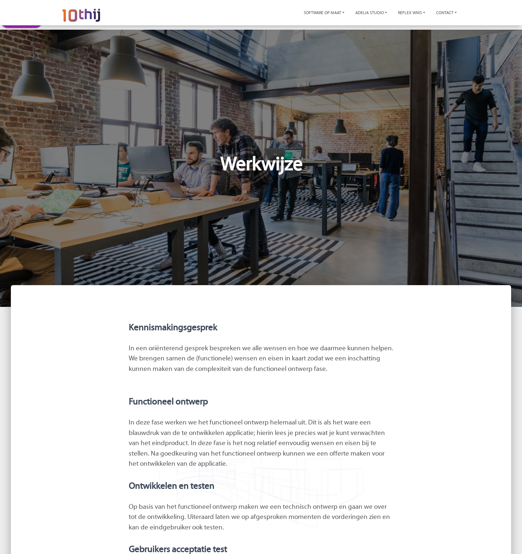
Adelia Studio (369, 12)
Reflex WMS (410, 12)
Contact (444, 12)
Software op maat (322, 12)
